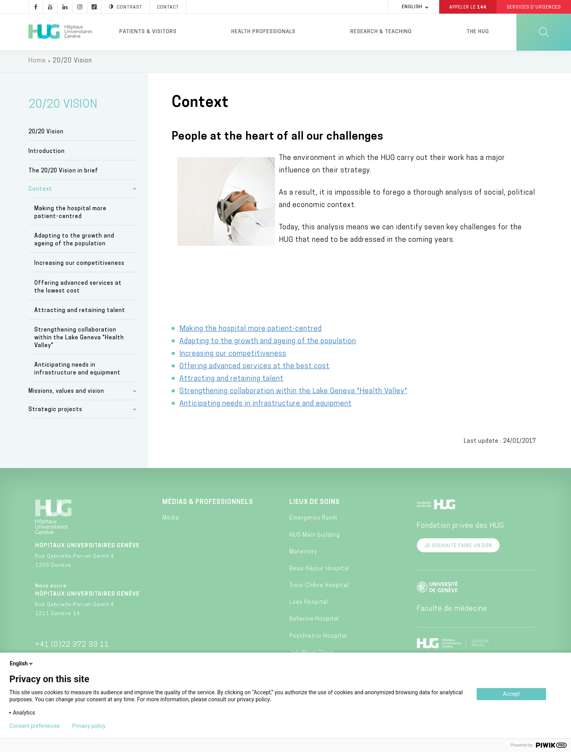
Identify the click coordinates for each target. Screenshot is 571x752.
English (22, 663)
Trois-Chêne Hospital (319, 587)
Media (170, 520)
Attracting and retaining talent (79, 312)
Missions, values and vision (66, 393)
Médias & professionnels (207, 504)
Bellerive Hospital (314, 621)
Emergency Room (313, 520)
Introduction (46, 153)
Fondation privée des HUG (460, 527)
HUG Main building (314, 536)
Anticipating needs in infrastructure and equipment (77, 371)
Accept (511, 694)
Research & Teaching (381, 31)
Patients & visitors (148, 31)
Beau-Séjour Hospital (319, 570)
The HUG (477, 31)
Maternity (303, 554)
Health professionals (263, 31)
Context (40, 191)
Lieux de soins (314, 504)
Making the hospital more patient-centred (70, 214)
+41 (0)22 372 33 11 (72, 646)
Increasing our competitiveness (79, 265)
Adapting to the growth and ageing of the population (74, 241)
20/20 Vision (46, 133)
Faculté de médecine (452, 610)
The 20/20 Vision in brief (63, 173)
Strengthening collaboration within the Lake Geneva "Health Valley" (79, 339)
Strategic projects (55, 411)
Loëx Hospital (308, 604)
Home (37, 62)
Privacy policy (88, 726)
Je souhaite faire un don (458, 547)
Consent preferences (34, 726)
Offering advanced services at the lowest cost (78, 289)
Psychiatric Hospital (318, 638)
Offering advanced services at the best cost (254, 368)
